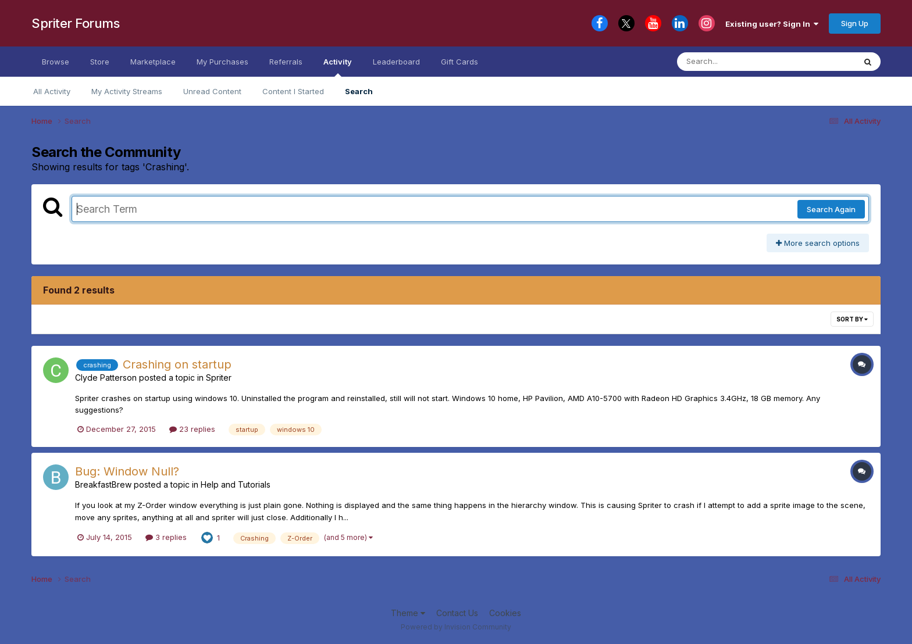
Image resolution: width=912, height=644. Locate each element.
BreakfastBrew (103, 484)
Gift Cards (459, 61)
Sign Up (854, 23)
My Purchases (222, 61)
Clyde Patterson (106, 377)
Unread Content (212, 91)
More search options (818, 243)
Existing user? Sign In (771, 23)
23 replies (192, 429)
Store (99, 61)
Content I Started (293, 91)
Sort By (852, 319)
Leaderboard (396, 61)
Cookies (505, 613)
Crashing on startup (177, 364)
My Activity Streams (126, 91)
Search (359, 91)
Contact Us (457, 613)
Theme (408, 613)
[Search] (734, 61)
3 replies (166, 537)
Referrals (285, 61)
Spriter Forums (75, 23)
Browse (55, 61)
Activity (337, 67)
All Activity (51, 91)
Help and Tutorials (235, 484)
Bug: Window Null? (127, 471)
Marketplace (153, 61)
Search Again (831, 209)
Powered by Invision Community (456, 626)
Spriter (218, 377)
